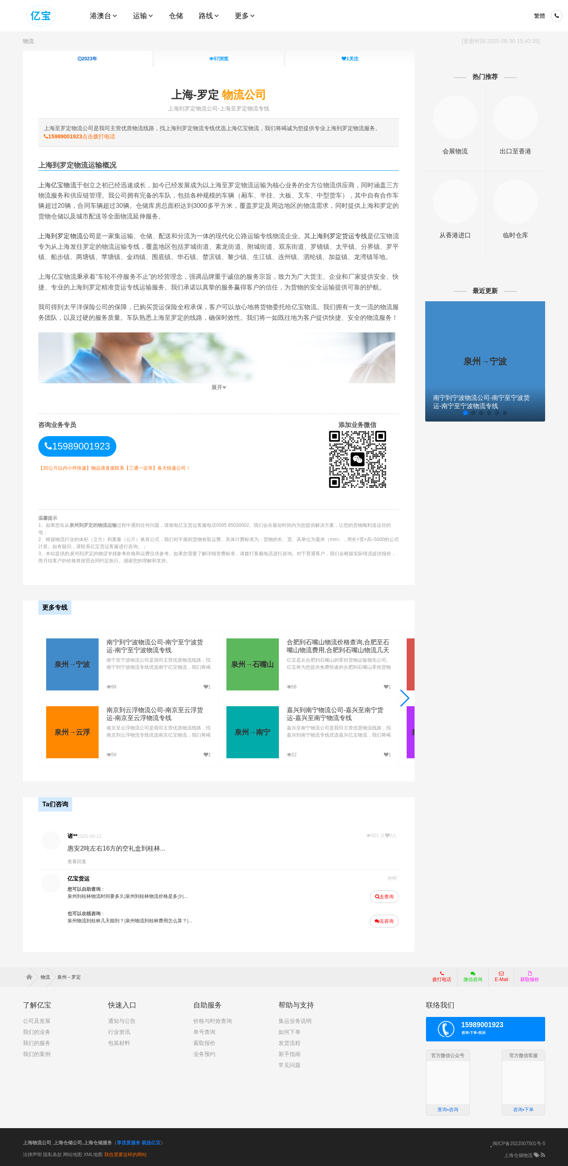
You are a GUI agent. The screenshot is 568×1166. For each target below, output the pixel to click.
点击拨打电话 (79, 136)
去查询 (384, 896)
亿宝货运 (78, 878)
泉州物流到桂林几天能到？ (95, 920)
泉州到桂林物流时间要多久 (95, 896)
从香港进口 (455, 235)
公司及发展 (36, 1021)
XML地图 (93, 1154)
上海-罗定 (218, 95)
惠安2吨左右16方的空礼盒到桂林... (116, 848)
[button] (405, 698)
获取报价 (529, 976)
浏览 (218, 59)
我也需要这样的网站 (125, 1154)
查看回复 (76, 861)
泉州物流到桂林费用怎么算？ (156, 920)
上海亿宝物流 (57, 185)
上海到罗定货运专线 (338, 236)
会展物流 (455, 151)
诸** (72, 836)
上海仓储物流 (518, 1155)
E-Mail (501, 976)
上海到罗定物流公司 (66, 236)
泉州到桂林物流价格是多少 (153, 896)
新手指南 (289, 1054)
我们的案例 (36, 1054)
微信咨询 (470, 979)
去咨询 (384, 921)
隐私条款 (52, 1154)
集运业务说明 (295, 1021)
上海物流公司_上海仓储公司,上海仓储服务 (67, 1142)
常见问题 (289, 1065)
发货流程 (289, 1043)
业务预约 (204, 1054)
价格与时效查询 (212, 1021)
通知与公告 (122, 1021)
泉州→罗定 (69, 977)
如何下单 (289, 1032)
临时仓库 (515, 235)
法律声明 (32, 1154)
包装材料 (119, 1043)
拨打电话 (441, 976)
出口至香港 (515, 151)
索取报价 (204, 1043)
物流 (28, 41)
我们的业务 (36, 1032)
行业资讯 (119, 1032)
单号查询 (204, 1032)
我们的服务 (36, 1043)
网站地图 (72, 1154)
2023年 (87, 59)
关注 (350, 59)
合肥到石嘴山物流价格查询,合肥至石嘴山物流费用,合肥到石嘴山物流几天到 (338, 650)
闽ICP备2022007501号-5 (519, 1143)
